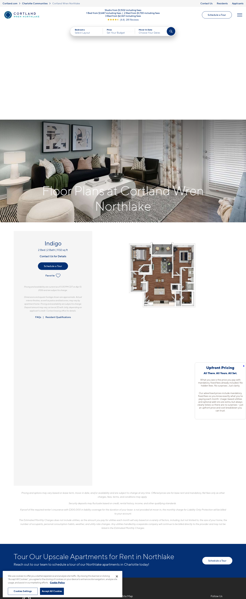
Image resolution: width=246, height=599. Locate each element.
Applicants (237, 3)
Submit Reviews (122, 570)
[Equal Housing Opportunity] (67, 526)
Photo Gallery (131, 526)
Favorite (53, 179)
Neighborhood (175, 508)
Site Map (138, 570)
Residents (222, 3)
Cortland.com (10, 3)
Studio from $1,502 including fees (123, 10)
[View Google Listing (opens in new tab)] (123, 19)
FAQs (38, 221)
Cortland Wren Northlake (66, 3)
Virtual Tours (130, 520)
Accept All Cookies (52, 591)
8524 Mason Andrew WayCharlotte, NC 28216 (81, 516)
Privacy (107, 570)
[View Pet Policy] (94, 526)
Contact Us (206, 3)
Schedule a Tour (217, 15)
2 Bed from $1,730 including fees (142, 13)
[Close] (117, 576)
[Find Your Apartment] (171, 32)
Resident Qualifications (58, 221)
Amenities (128, 532)
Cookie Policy (57, 582)
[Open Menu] (239, 15)
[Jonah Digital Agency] (224, 568)
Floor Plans (129, 508)
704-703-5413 (74, 508)
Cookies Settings (23, 591)
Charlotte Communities (35, 3)
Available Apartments (136, 514)
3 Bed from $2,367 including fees (123, 16)
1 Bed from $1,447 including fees (103, 13)
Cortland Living (132, 538)
